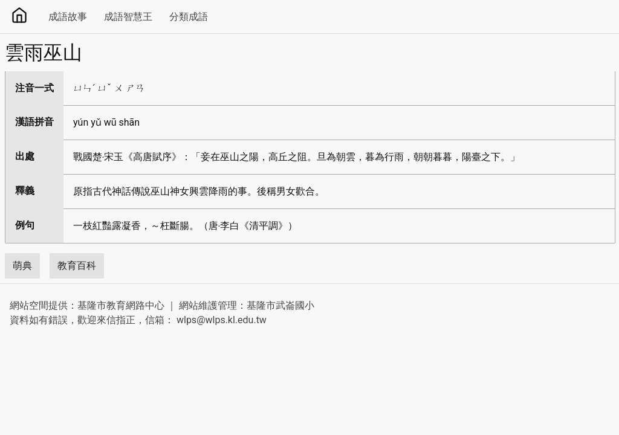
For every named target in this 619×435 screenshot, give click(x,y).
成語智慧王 (128, 16)
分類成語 (188, 16)
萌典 (22, 265)
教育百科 (76, 265)
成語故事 (67, 16)
